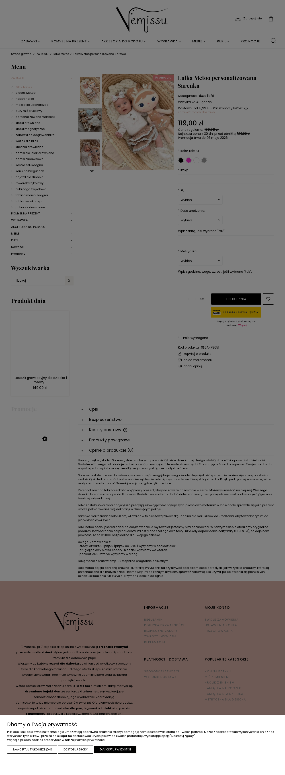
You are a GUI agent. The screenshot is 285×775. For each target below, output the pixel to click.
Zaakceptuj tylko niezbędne (32, 749)
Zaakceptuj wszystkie (115, 749)
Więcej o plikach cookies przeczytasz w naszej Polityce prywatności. (56, 740)
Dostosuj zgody (76, 749)
